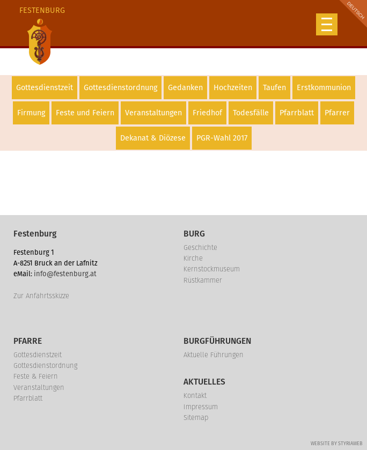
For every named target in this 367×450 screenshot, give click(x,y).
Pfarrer (337, 112)
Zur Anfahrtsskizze (41, 296)
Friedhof (207, 112)
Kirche (193, 258)
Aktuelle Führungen (214, 355)
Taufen (274, 87)
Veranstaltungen (153, 112)
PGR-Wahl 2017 (221, 138)
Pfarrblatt (297, 112)
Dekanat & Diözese (153, 138)
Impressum (201, 407)
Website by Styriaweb (337, 443)
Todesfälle (251, 112)
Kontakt (195, 396)
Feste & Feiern (35, 376)
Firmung (31, 112)
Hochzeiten (233, 87)
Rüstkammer (203, 280)
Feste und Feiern (85, 112)
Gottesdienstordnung (120, 87)
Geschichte (200, 248)
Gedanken (185, 87)
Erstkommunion (324, 87)
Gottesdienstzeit (44, 87)
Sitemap (196, 418)
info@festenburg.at (65, 274)
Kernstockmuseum (212, 269)
